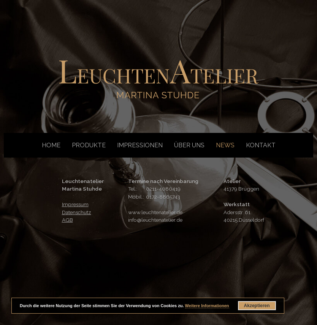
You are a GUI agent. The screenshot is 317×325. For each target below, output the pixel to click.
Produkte (89, 145)
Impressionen (140, 145)
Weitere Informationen (207, 305)
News (225, 145)
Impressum (75, 204)
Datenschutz (76, 212)
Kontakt (261, 145)
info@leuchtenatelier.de (155, 220)
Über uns (189, 145)
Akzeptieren (257, 305)
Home (51, 145)
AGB (67, 220)
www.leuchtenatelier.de (155, 212)
